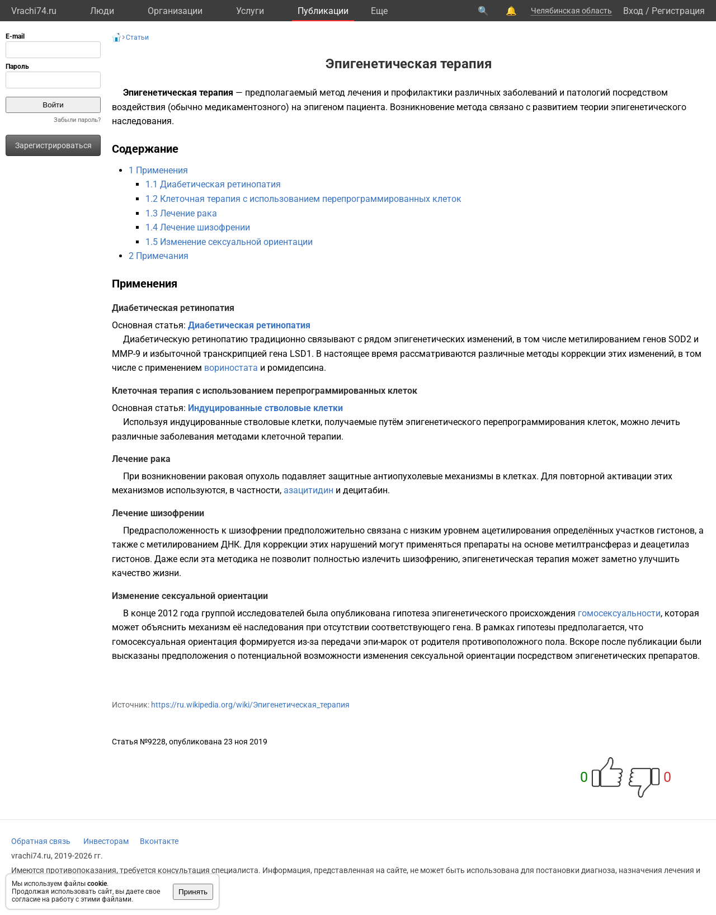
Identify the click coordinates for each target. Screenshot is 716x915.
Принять (193, 892)
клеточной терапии (301, 436)
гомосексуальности (619, 613)
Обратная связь (40, 841)
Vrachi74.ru (33, 11)
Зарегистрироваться (53, 145)
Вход (633, 11)
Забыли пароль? (77, 120)
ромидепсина (295, 367)
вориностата (231, 367)
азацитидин (308, 490)
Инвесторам (106, 841)
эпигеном (324, 107)
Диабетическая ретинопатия (249, 325)
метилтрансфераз (593, 544)
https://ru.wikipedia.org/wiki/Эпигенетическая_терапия (250, 704)
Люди (102, 11)
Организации (175, 11)
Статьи (137, 37)
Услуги (250, 11)
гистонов (676, 530)
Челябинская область (571, 10)
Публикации (323, 11)
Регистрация (678, 11)
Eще (379, 11)
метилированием (604, 339)
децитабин (365, 490)
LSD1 (301, 353)
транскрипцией (235, 353)
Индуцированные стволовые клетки (265, 408)
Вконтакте (159, 841)
